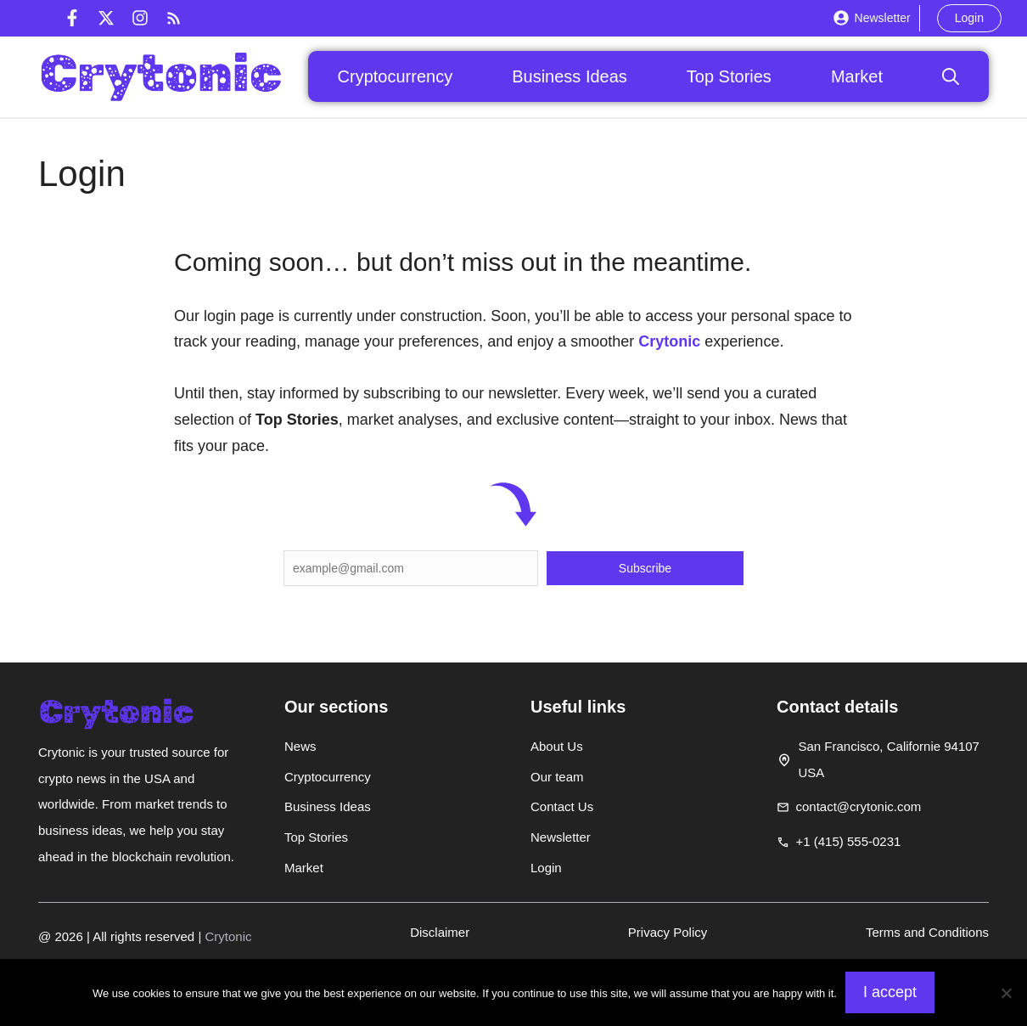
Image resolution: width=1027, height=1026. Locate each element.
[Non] (1005, 992)
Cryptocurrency (395, 76)
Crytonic (669, 341)
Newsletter (883, 18)
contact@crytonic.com (859, 806)
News (300, 746)
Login (969, 18)
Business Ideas (569, 76)
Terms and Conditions (927, 932)
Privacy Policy (667, 932)
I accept (890, 992)
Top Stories (729, 76)
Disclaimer (439, 932)
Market (857, 76)
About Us (556, 746)
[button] (950, 76)
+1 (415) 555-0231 (848, 841)
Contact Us (561, 806)
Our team (557, 777)
